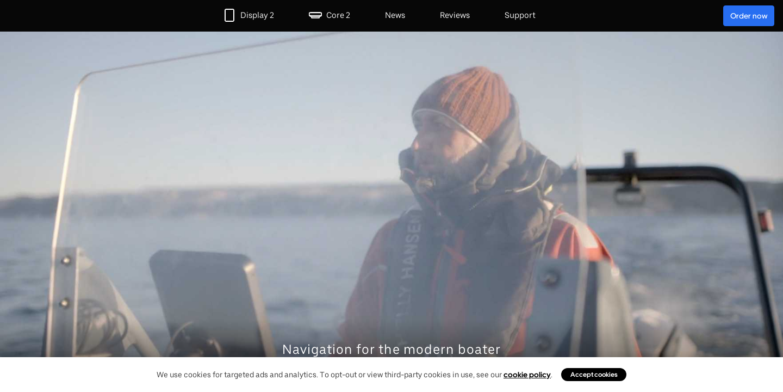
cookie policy (527, 374)
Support (520, 15)
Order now (748, 15)
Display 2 (257, 15)
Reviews (455, 15)
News (395, 15)
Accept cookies (594, 374)
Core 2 (338, 15)
